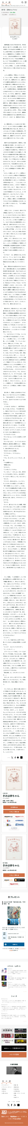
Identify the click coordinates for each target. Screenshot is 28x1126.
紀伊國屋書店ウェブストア (19, 820)
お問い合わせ (5, 1093)
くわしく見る (13, 812)
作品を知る (16, 1089)
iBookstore (19, 880)
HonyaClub (19, 824)
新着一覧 (16, 1085)
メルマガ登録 (14, 1054)
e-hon (8, 824)
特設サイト (16, 1097)
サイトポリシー (5, 1085)
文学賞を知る (17, 1091)
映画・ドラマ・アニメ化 (19, 1093)
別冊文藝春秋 (21, 1101)
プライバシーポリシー (7, 1087)
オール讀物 (12, 1101)
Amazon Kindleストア (8, 880)
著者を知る (16, 1087)
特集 (15, 1095)
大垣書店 (14, 828)
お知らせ (4, 1091)
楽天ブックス (19, 817)
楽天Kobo (14, 884)
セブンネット (8, 820)
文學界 (5, 1101)
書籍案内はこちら (14, 1048)
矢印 (25, 991)
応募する (10, 944)
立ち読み (13, 807)
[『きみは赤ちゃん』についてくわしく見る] (15, 26)
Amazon (8, 817)
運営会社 (4, 1089)
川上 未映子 (5, 14)
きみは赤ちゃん (13, 14)
